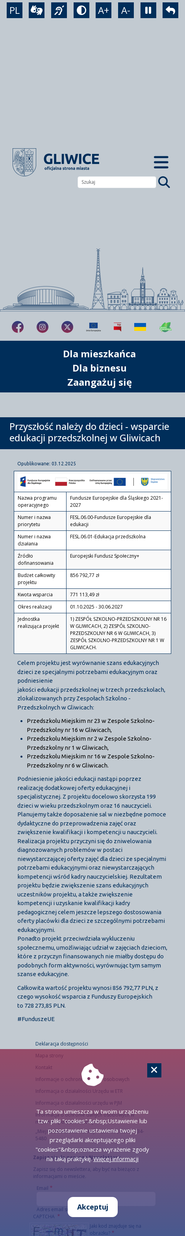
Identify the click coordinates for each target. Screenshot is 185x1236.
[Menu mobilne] (161, 162)
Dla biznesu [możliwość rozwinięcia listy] (99, 367)
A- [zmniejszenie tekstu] (125, 10)
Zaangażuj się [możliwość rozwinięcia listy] (99, 381)
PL (14, 10)
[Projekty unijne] (93, 327)
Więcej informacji (116, 1159)
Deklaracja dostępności (61, 1043)
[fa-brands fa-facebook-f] (18, 327)
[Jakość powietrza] (166, 327)
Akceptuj (92, 1207)
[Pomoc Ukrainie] (140, 327)
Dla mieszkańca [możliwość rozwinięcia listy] (99, 353)
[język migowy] (59, 10)
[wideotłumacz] (36, 10)
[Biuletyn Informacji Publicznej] (117, 327)
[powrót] (170, 10)
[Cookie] (154, 1070)
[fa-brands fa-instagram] (42, 327)
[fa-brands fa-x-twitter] (67, 327)
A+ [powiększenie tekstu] (103, 10)
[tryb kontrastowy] (81, 10)
